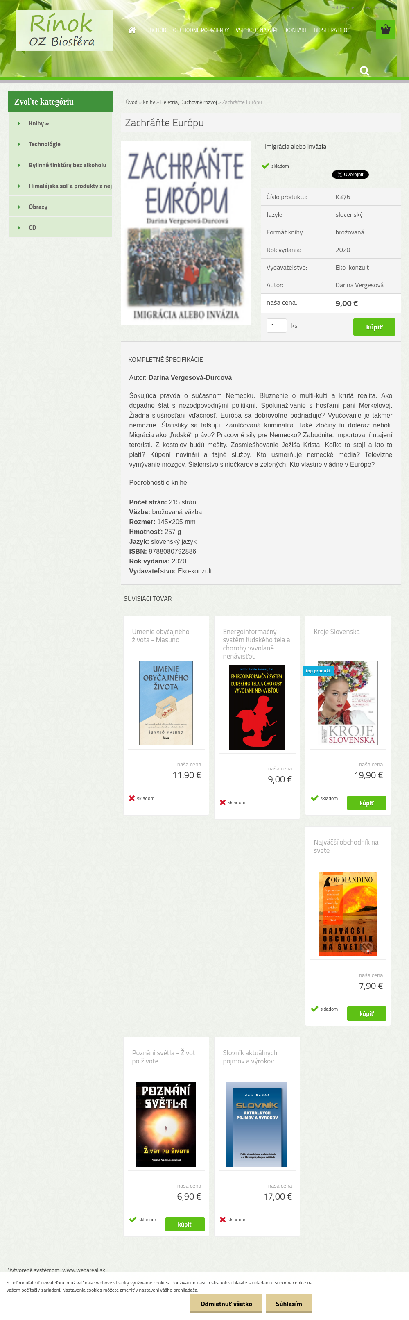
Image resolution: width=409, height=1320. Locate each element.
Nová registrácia (377, 7)
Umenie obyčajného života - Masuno (161, 635)
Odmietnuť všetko (226, 1304)
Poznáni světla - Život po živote (163, 1057)
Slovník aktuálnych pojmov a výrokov (250, 1057)
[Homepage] (130, 29)
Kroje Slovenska (337, 631)
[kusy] (277, 325)
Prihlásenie (343, 7)
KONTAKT (296, 30)
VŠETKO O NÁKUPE (257, 30)
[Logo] (64, 30)
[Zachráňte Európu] (186, 144)
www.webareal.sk (83, 1269)
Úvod (132, 102)
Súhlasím (289, 1304)
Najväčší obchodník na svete (346, 846)
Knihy (149, 102)
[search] (364, 70)
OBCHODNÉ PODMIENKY (201, 30)
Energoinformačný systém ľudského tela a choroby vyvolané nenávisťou (256, 643)
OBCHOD (156, 30)
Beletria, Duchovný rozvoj (188, 102)
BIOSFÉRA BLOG (332, 30)
